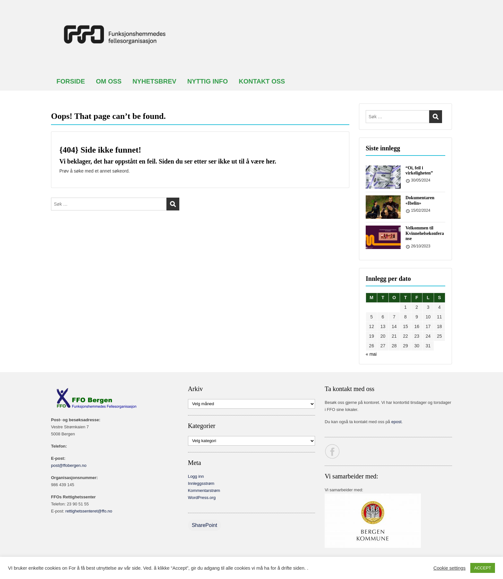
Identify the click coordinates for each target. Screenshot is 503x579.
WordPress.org (202, 497)
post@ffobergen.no (69, 465)
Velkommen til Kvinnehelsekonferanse (424, 233)
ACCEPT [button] (482, 568)
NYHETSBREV (154, 81)
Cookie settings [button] (449, 568)
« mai (371, 354)
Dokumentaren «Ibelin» (419, 200)
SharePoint (204, 525)
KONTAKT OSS (262, 81)
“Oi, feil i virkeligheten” (419, 170)
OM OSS (109, 81)
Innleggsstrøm (201, 483)
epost (396, 421)
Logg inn (196, 476)
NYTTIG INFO (207, 81)
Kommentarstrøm (204, 490)
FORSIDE (70, 81)
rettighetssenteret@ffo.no (88, 511)
